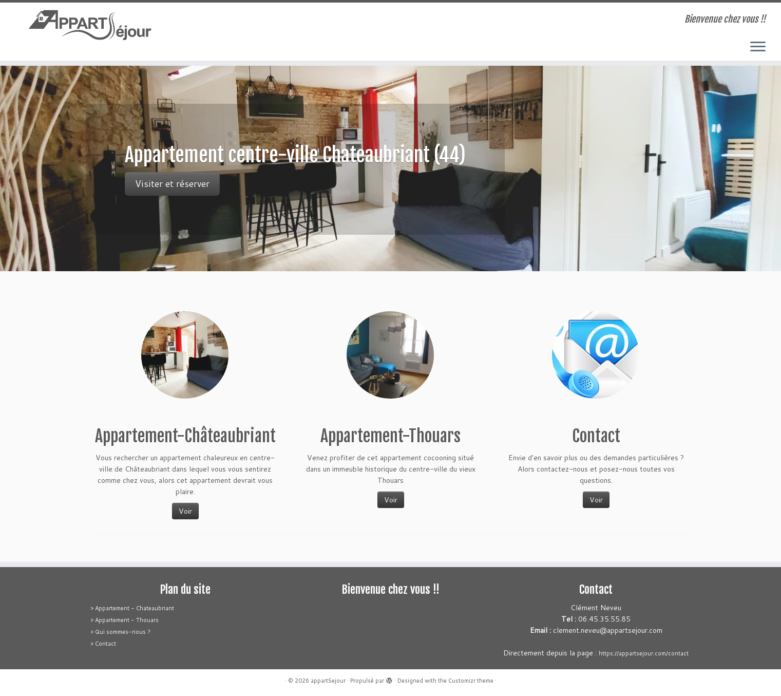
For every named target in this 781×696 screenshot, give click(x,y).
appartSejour (328, 680)
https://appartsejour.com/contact (644, 653)
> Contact (103, 643)
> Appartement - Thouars (124, 620)
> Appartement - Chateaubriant (132, 608)
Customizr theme (470, 680)
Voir (185, 511)
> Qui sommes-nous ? (120, 632)
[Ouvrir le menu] (758, 47)
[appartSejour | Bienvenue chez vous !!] (90, 26)
